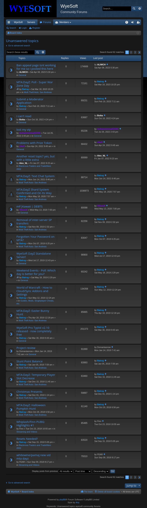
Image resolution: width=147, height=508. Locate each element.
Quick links (9, 23)
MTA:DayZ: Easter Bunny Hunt (32, 312)
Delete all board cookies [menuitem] (109, 492)
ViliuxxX (23, 210)
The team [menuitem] (88, 492)
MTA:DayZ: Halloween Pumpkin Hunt (31, 406)
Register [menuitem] (139, 23)
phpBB (62, 499)
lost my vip (23, 129)
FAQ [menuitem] (128, 23)
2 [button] (131, 52)
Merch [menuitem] (106, 22)
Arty (77, 502)
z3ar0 (22, 146)
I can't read (23, 116)
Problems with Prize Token (34, 143)
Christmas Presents (29, 391)
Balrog (25, 89)
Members (85, 22)
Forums (68, 22)
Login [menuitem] (133, 23)
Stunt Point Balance (29, 361)
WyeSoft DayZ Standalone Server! (33, 255)
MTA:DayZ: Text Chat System (35, 176)
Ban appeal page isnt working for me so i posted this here (36, 67)
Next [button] (139, 52)
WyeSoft (18, 22)
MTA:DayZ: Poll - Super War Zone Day (34, 83)
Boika (22, 119)
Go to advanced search (19, 45)
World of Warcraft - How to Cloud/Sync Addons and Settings (34, 291)
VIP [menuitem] (41, 22)
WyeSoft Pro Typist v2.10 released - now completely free (33, 331)
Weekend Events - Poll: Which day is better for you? (36, 272)
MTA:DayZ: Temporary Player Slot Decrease (35, 376)
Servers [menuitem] (31, 22)
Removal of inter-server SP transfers (34, 221)
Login (24, 28)
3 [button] (135, 52)
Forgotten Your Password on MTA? (35, 238)
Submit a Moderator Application (29, 101)
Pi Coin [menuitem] (118, 22)
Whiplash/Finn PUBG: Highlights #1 (30, 423)
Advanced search (139, 8)
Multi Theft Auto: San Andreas (38, 92)
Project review (25, 348)
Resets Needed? (27, 439)
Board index (28, 492)
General (22, 75)
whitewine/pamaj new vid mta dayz (33, 456)
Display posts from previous (52, 471)
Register (36, 28)
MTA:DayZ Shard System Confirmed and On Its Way (34, 191)
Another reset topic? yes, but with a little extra (35, 158)
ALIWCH (23, 72)
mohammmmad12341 (30, 133)
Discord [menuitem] (52, 22)
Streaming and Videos (26, 432)
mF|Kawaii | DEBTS (29, 206)
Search (134, 8)
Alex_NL (23, 163)
